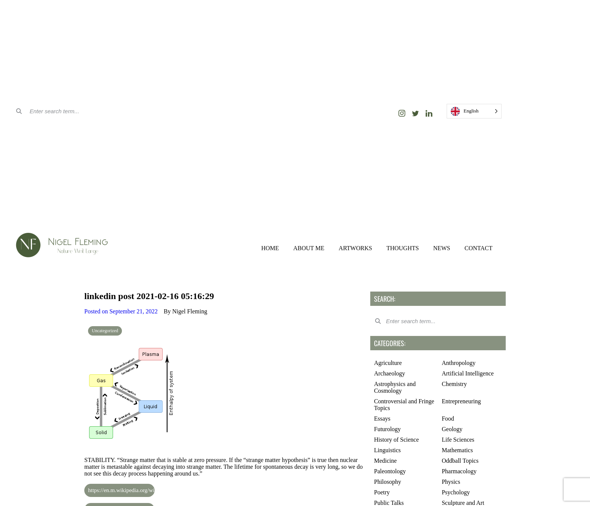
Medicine (385, 460)
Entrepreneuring (461, 401)
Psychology (456, 492)
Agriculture (388, 363)
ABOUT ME (308, 248)
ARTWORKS (355, 248)
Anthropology (459, 363)
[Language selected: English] (474, 111)
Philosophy (387, 482)
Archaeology (389, 373)
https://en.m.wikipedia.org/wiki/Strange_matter (114, 490)
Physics (451, 482)
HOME (270, 248)
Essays (382, 418)
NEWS (441, 248)
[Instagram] (402, 113)
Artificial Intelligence (468, 373)
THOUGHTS (402, 248)
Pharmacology (459, 471)
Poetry (382, 492)
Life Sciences (458, 439)
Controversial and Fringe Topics (404, 404)
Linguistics (387, 450)
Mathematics (457, 450)
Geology (452, 429)
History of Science (396, 439)
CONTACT (478, 248)
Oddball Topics (460, 460)
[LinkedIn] (429, 113)
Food (448, 418)
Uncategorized (105, 330)
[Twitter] (415, 113)
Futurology (387, 429)
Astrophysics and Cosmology (395, 387)
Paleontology (390, 471)
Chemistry (454, 384)
